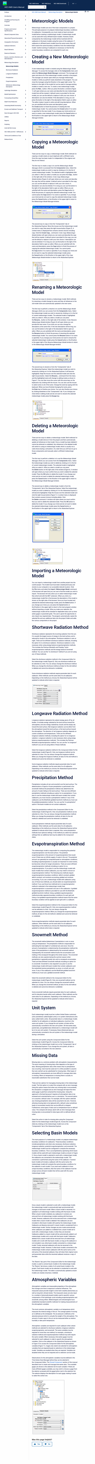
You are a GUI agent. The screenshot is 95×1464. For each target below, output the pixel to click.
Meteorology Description (56, 12)
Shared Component (56, 1362)
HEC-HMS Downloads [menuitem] (60, 3)
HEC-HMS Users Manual (14, 7)
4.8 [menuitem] (73, 3)
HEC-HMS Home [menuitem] (34, 3)
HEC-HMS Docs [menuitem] (46, 3)
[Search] (37, 7)
